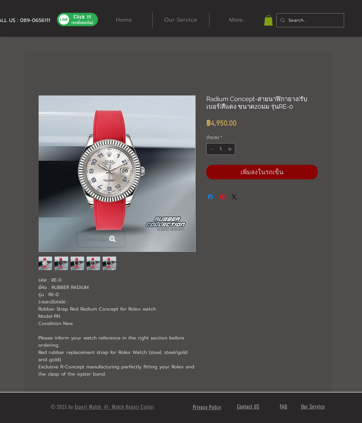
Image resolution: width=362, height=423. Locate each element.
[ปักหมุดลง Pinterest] (222, 197)
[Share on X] (234, 197)
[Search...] (310, 20)
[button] (268, 20)
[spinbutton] (220, 149)
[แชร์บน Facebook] (210, 197)
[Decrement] (211, 149)
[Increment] (230, 149)
